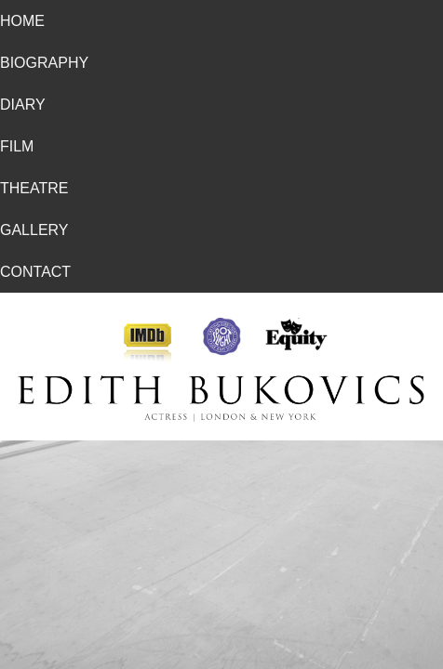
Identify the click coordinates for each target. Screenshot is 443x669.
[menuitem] (221, 21)
